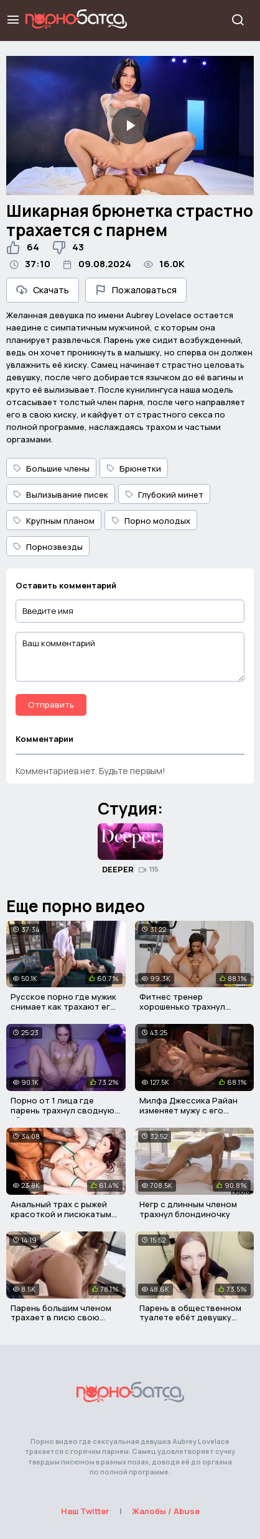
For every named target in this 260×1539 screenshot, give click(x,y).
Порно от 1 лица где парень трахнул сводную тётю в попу (62, 1110)
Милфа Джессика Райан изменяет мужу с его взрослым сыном (188, 1110)
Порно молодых (150, 520)
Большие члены (51, 468)
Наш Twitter (85, 1511)
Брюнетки (133, 468)
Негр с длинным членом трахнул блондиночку (188, 1209)
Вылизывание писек (60, 494)
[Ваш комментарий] (130, 657)
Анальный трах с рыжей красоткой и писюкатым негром (61, 1214)
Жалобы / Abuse (166, 1511)
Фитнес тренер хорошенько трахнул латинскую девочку (182, 1006)
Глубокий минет (164, 494)
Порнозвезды (48, 546)
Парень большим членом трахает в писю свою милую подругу (61, 1317)
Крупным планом (54, 520)
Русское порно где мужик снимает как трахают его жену (63, 1006)
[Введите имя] (130, 611)
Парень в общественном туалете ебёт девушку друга (190, 1317)
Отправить (51, 704)
